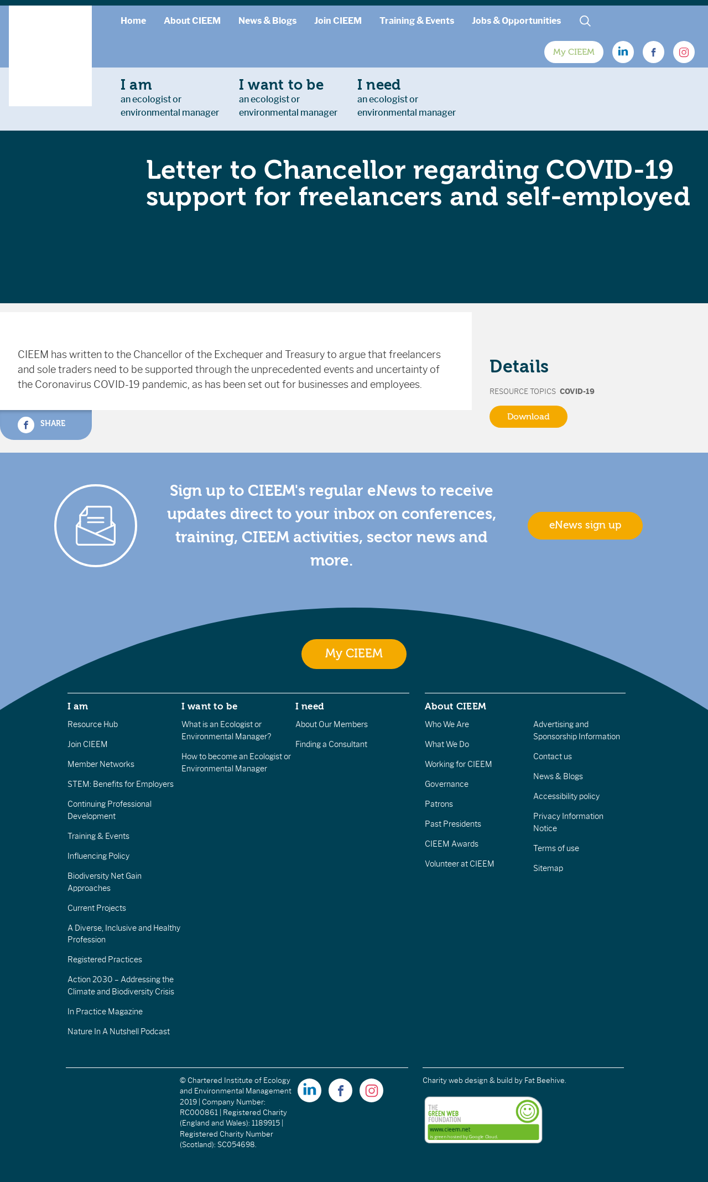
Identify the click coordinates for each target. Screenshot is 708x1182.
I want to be (209, 706)
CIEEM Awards (451, 844)
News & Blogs (267, 20)
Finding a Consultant (331, 744)
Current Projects (96, 908)
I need (309, 706)
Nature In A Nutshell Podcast (118, 1031)
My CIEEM (574, 52)
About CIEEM (192, 20)
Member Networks (100, 764)
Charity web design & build (468, 1080)
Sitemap (548, 868)
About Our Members (331, 724)
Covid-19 (577, 391)
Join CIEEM (338, 20)
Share (41, 425)
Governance (446, 784)
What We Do (447, 744)
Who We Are (447, 724)
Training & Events (416, 20)
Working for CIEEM (458, 764)
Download (528, 417)
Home (133, 20)
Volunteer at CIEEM (459, 864)
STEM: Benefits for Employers (120, 784)
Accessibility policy (566, 796)
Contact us (552, 756)
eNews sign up (585, 525)
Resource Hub (92, 724)
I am (77, 706)
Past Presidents (453, 824)
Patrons (439, 804)
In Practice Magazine (105, 1012)
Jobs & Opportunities (516, 20)
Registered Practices (104, 960)
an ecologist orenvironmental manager (170, 97)
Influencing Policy (98, 856)
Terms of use (556, 848)
